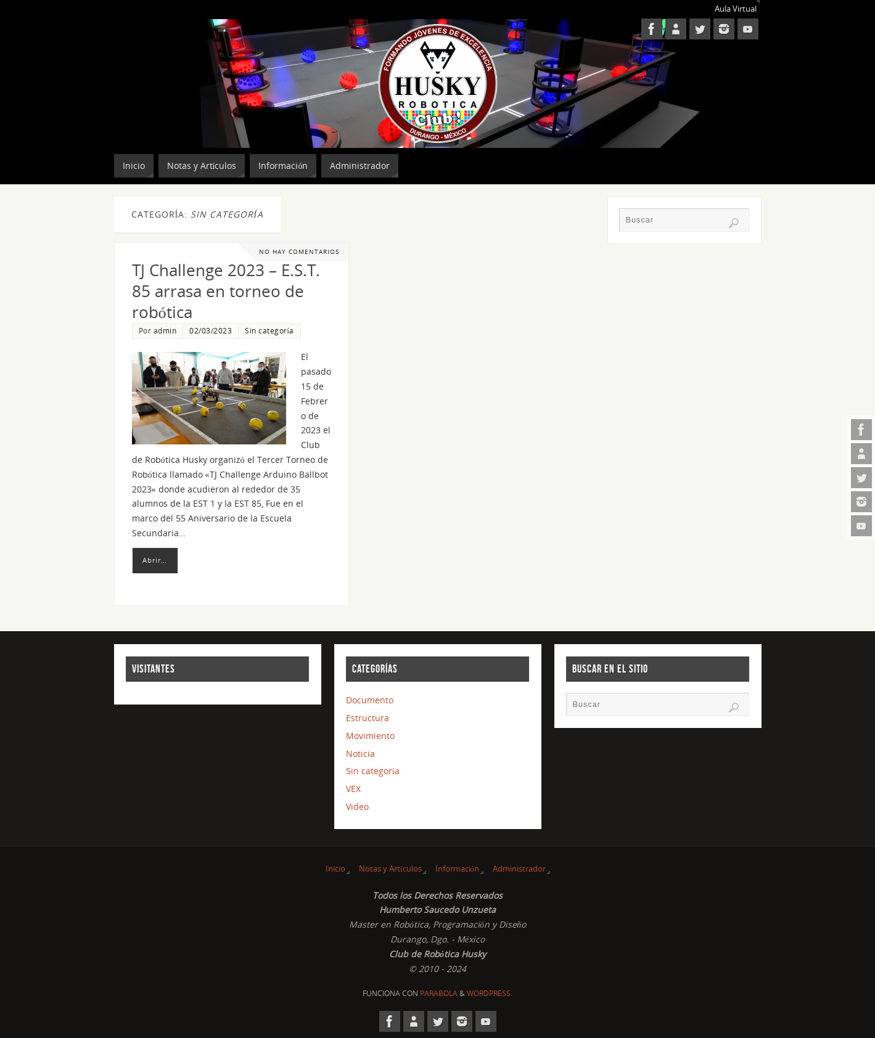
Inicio (335, 869)
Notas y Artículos (390, 869)
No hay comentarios (299, 252)
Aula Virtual (736, 9)
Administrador (519, 869)
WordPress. (489, 993)
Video (357, 806)
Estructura (367, 718)
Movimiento (370, 736)
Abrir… (154, 560)
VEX (353, 789)
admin (165, 330)
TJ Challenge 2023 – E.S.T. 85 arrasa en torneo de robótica (226, 291)
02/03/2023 (210, 330)
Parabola (439, 993)
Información (457, 869)
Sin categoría (269, 330)
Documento (369, 700)
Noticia (360, 753)
